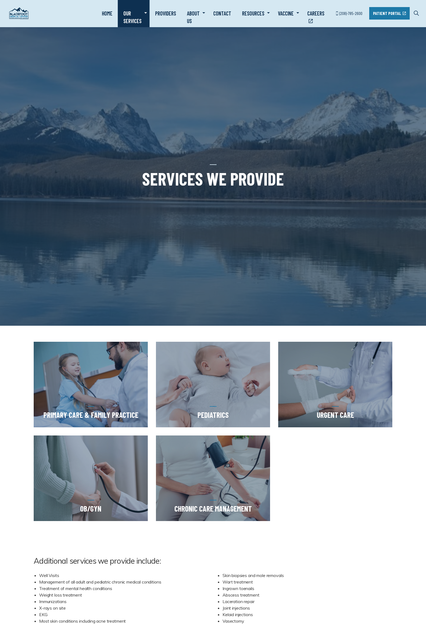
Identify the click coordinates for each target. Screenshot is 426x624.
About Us (193, 17)
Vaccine (286, 13)
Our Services (132, 17)
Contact (222, 13)
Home (107, 13)
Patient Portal (389, 13)
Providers (165, 13)
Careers (315, 17)
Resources (253, 13)
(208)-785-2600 (349, 13)
